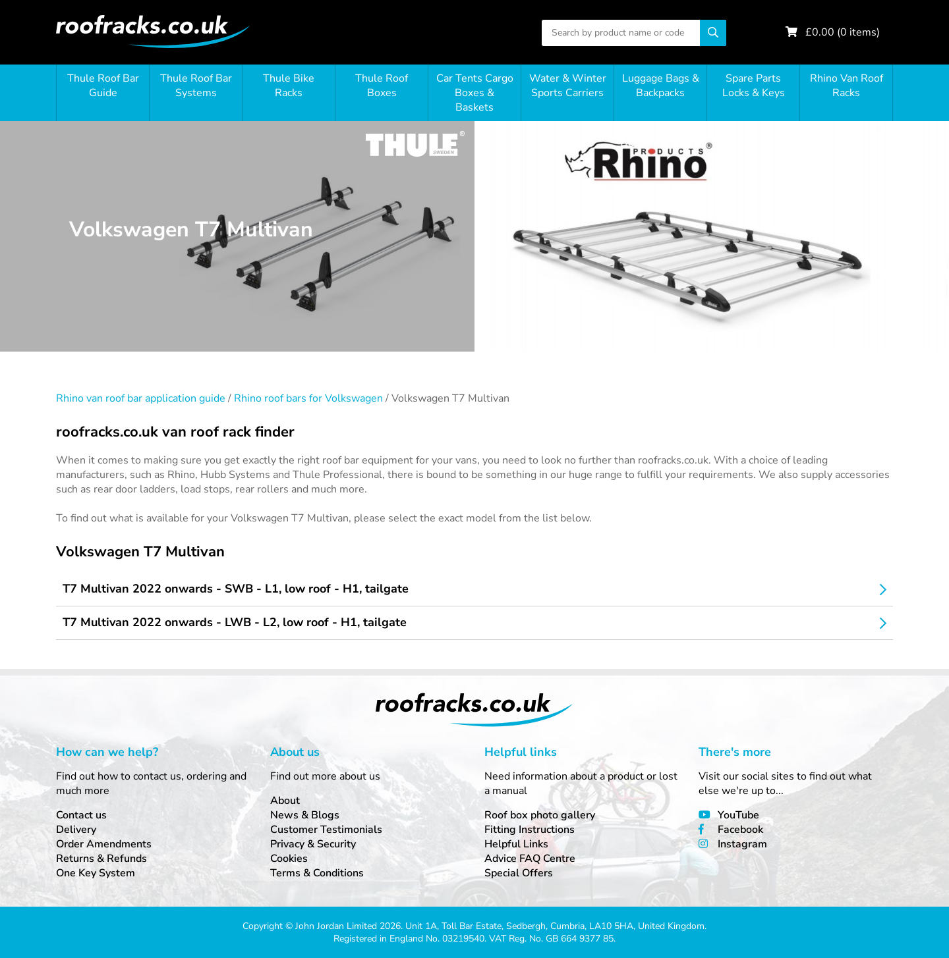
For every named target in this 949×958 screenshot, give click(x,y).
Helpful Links (516, 844)
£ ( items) (842, 32)
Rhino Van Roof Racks (846, 85)
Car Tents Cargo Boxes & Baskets (474, 93)
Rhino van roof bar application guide (140, 398)
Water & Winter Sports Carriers (567, 85)
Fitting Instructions (529, 829)
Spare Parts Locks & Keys (753, 85)
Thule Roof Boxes (381, 85)
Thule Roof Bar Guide (103, 85)
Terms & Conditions (317, 873)
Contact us (81, 815)
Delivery (76, 829)
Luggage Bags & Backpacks (660, 85)
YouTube (738, 815)
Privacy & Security (313, 844)
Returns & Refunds (101, 858)
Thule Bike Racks (288, 85)
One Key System (95, 873)
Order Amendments (104, 844)
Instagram (742, 844)
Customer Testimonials (326, 829)
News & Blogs (304, 815)
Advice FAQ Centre (529, 858)
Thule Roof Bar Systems (196, 85)
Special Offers (518, 873)
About (285, 800)
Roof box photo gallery (539, 815)
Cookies (289, 858)
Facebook (740, 829)
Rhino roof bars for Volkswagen (308, 398)
